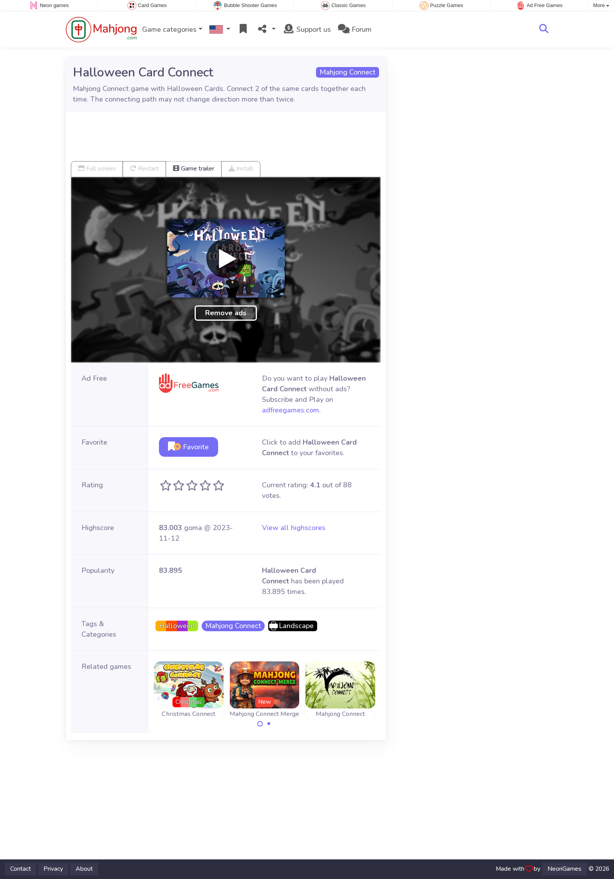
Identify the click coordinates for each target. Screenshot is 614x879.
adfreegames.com (290, 410)
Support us (307, 29)
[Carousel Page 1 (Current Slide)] (260, 723)
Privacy (53, 868)
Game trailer (193, 168)
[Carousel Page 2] (269, 723)
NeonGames (564, 868)
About (84, 868)
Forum (355, 29)
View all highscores (293, 527)
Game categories (169, 29)
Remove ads (225, 313)
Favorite (188, 447)
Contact (20, 868)
